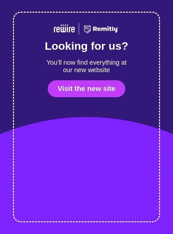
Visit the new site (86, 88)
